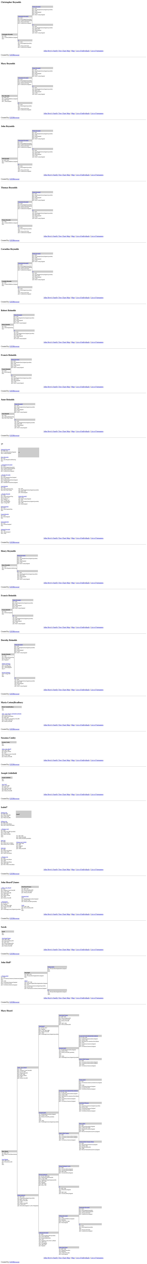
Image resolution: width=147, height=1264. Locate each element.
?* (32, 24)
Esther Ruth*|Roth (63, 1247)
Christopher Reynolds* (23, 16)
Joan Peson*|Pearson (84, 1103)
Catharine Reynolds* (43, 1232)
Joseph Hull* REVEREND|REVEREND (88, 1036)
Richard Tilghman (6, 672)
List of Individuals (82, 51)
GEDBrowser (14, 55)
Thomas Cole (4, 812)
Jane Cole (3, 840)
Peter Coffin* (82, 1123)
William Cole (4, 821)
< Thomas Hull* (4, 976)
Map (73, 51)
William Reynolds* (63, 1215)
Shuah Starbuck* (21, 1195)
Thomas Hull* (82, 1079)
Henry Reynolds (4, 457)
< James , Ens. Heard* (6, 887)
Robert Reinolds (4, 506)
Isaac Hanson (5, 1159)
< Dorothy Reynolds (5, 474)
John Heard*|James (6, 938)
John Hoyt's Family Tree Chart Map (57, 51)
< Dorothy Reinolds (5, 494)
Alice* (26, 980)
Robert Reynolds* (36, 6)
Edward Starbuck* (43, 1174)
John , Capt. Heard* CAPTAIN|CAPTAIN (11, 713)
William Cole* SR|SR (21, 842)
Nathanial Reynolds (5, 449)
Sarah (22, 905)
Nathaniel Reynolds (5, 529)
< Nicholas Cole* (5, 829)
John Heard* (42, 1026)
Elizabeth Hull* (25, 896)
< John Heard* (4, 901)
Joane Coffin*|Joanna (84, 1059)
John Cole (3, 848)
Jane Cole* (4, 784)
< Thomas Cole (4, 857)
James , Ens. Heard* (6, 749)
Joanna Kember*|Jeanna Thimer (86, 1141)
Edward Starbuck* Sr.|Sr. (64, 1166)
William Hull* (51, 966)
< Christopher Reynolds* (7, 464)
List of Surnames (97, 51)
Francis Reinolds (5, 514)
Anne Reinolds (4, 486)
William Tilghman (6, 663)
